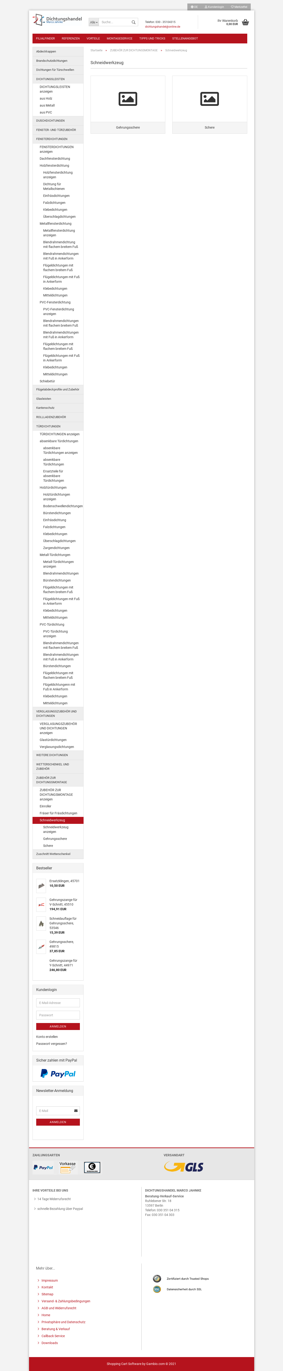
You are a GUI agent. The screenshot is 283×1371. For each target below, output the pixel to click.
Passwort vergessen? (51, 1044)
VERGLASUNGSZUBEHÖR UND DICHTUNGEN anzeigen (58, 728)
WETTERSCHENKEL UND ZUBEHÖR (52, 766)
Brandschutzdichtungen (51, 60)
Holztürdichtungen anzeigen (56, 497)
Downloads (49, 1343)
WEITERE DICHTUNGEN (52, 755)
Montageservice (119, 38)
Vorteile (93, 38)
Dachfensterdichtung (55, 158)
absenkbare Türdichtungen (59, 441)
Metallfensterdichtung (56, 223)
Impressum (49, 1280)
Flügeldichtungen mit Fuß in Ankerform (61, 279)
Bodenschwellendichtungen (63, 506)
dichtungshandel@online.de (162, 26)
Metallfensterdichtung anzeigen (59, 233)
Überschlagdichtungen (59, 216)
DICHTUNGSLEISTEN (50, 79)
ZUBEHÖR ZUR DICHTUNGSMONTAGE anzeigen (56, 794)
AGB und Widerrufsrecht (58, 1308)
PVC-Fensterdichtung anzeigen (58, 311)
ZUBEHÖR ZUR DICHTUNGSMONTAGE (51, 780)
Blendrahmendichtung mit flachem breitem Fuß (60, 244)
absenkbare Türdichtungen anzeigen (60, 450)
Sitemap (47, 1294)
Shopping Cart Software (124, 1364)
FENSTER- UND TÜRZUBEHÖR (56, 130)
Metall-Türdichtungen (55, 555)
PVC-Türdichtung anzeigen (55, 634)
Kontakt (47, 1287)
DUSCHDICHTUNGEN (50, 120)
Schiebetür (47, 381)
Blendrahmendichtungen (61, 573)
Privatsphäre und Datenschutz (63, 1322)
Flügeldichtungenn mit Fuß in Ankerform (59, 687)
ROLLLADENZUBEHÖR (51, 417)
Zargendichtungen (56, 548)
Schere (48, 846)
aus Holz (46, 98)
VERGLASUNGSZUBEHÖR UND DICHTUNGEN (56, 714)
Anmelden (58, 1026)
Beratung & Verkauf (55, 1329)
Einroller (45, 806)
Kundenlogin (214, 7)
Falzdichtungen (54, 203)
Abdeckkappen (46, 51)
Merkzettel (239, 7)
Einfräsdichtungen (56, 196)
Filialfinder (45, 38)
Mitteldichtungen (55, 295)
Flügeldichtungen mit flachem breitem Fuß (58, 267)
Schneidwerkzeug (52, 820)
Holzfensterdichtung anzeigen (58, 175)
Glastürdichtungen (53, 740)
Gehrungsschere (55, 839)
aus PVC (46, 112)
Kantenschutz (45, 407)
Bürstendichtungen (57, 513)
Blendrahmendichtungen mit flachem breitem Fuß (61, 323)
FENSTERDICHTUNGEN (51, 139)
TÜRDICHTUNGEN (48, 426)
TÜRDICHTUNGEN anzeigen (60, 434)
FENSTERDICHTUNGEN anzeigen (57, 149)
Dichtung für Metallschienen (54, 186)
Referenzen (71, 38)
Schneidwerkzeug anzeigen (55, 829)
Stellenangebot (185, 38)
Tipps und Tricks (152, 38)
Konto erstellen (47, 1037)
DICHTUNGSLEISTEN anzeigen (55, 89)
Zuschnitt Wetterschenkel (53, 854)
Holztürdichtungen (53, 487)
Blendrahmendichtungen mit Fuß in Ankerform (61, 256)
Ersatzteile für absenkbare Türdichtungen (53, 475)
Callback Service (53, 1336)
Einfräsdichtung (54, 520)
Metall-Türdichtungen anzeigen (58, 564)
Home (45, 1315)
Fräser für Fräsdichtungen (58, 813)
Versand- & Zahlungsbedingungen (65, 1301)
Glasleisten (43, 398)
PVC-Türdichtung (52, 624)
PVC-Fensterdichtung (55, 302)
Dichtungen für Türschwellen (55, 69)
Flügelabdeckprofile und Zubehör (57, 389)
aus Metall (47, 105)
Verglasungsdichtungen (57, 747)
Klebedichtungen (55, 209)
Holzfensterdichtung (54, 165)
